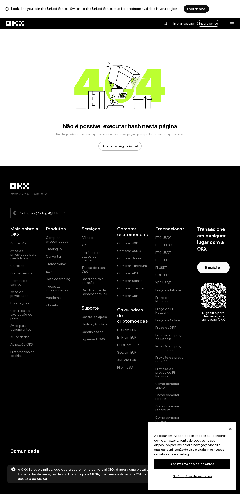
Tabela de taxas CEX (94, 269)
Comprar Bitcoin (130, 258)
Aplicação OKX (21, 344)
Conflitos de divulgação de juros (21, 314)
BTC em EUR (126, 330)
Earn (49, 271)
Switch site (196, 9)
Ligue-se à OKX (93, 339)
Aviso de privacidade (19, 294)
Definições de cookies (192, 476)
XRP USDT (163, 282)
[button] (165, 23)
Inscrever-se (208, 23)
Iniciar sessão (183, 23)
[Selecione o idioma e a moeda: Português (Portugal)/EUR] (39, 213)
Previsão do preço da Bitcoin (169, 337)
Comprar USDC (129, 251)
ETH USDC (163, 245)
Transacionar (56, 264)
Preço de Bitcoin (168, 290)
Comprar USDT (129, 243)
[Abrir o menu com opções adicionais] (232, 24)
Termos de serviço (18, 282)
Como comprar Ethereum (167, 408)
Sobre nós (18, 243)
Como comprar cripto (167, 385)
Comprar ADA (128, 273)
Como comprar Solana (167, 419)
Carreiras (17, 266)
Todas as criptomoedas (57, 288)
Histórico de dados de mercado (91, 256)
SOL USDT (163, 275)
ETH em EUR (126, 337)
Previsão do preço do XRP (169, 359)
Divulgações (19, 303)
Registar (213, 267)
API (84, 245)
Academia (53, 297)
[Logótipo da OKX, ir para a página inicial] (15, 23)
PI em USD (125, 367)
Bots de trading (58, 279)
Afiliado (87, 238)
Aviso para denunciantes (20, 327)
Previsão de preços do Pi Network (165, 372)
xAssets (52, 305)
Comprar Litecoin (130, 288)
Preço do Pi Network (164, 310)
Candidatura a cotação (93, 280)
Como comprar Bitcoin (167, 397)
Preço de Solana (168, 320)
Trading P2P (55, 249)
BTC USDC (163, 238)
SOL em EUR (126, 352)
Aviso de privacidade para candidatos (23, 254)
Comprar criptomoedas (57, 239)
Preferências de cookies (22, 354)
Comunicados (92, 332)
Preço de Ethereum (162, 299)
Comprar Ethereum (132, 266)
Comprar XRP (127, 296)
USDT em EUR (128, 345)
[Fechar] (230, 429)
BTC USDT (163, 252)
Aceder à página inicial (120, 146)
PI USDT (161, 267)
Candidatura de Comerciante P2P (95, 292)
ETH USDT (163, 260)
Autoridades (19, 337)
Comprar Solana (129, 281)
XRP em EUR (126, 360)
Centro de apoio (94, 317)
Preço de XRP (165, 327)
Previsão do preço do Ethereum (169, 348)
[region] (192, 456)
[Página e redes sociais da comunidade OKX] (48, 451)
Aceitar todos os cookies (192, 464)
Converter (53, 256)
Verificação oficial (95, 324)
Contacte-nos (21, 273)
